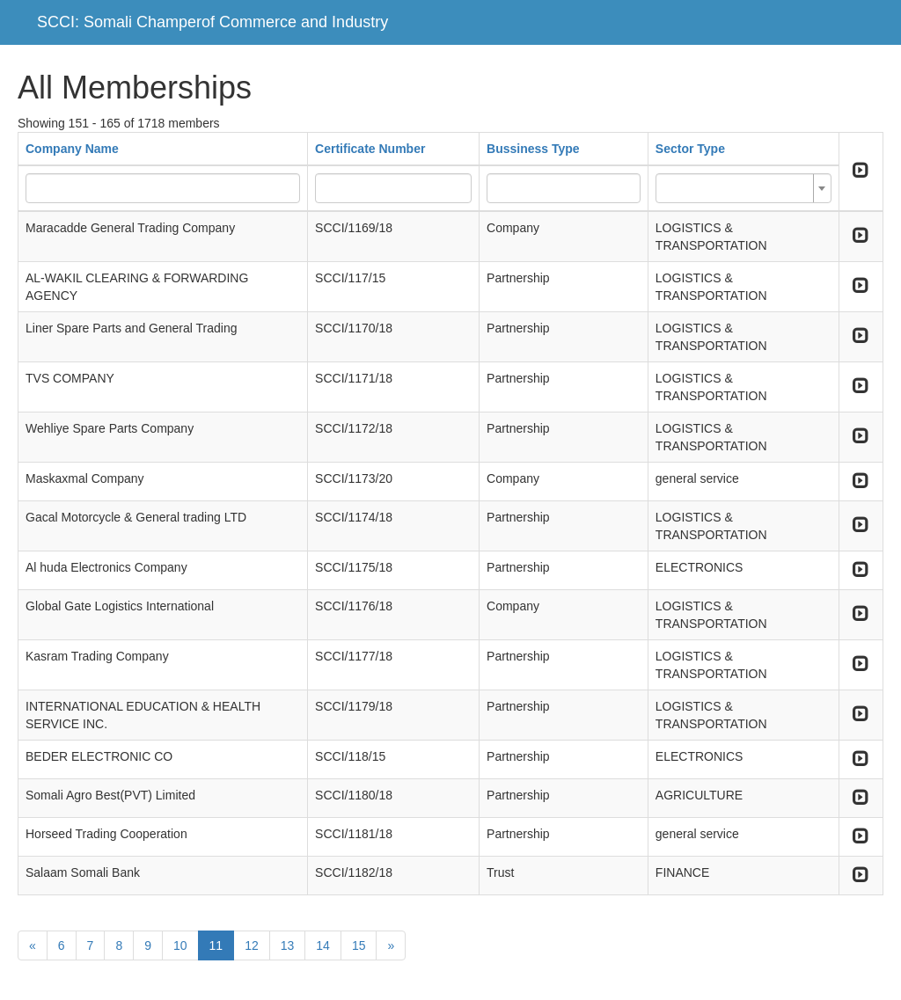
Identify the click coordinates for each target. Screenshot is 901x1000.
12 (252, 945)
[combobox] (743, 188)
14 (323, 945)
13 (288, 945)
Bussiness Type (533, 149)
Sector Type (690, 149)
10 (180, 945)
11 (216, 945)
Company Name (72, 149)
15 (359, 945)
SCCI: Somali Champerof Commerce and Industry (212, 22)
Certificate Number (370, 149)
